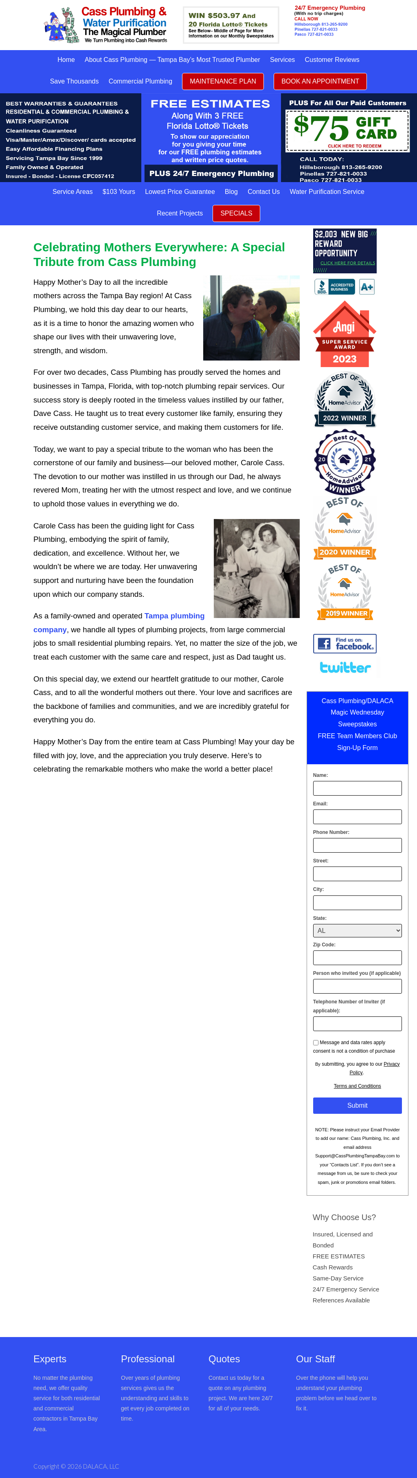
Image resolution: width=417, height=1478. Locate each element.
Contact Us (264, 191)
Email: (320, 804)
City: (318, 889)
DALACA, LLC (101, 1466)
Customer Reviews (332, 59)
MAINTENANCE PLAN (223, 81)
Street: (321, 861)
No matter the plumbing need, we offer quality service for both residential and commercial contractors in (66, 1398)
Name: (320, 775)
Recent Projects (180, 213)
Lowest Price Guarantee (180, 191)
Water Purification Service (327, 191)
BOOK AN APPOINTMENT (320, 81)
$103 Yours (119, 191)
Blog (231, 191)
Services (282, 59)
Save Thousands (74, 81)
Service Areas (73, 191)
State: (320, 918)
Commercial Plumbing (141, 81)
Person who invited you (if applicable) (357, 973)
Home (66, 59)
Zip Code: (324, 945)
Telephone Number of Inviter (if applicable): (349, 1006)
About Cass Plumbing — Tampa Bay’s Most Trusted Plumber (172, 59)
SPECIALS (236, 213)
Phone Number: (331, 832)
